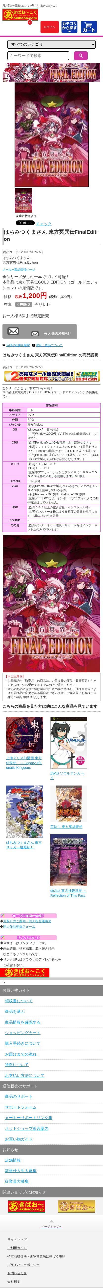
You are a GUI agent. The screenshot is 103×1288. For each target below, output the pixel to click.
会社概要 (13, 1281)
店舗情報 (13, 1160)
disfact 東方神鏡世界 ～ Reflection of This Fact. (68, 893)
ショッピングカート (23, 1033)
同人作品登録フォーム (19, 926)
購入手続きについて (23, 1043)
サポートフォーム (21, 1107)
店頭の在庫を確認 (18, 345)
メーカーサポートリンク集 (28, 1118)
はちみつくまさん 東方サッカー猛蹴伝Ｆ (24, 845)
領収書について (19, 1001)
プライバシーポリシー (23, 1265)
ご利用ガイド (17, 1248)
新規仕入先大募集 (21, 1171)
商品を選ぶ (15, 1011)
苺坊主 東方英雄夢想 (66, 827)
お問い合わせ (17, 1273)
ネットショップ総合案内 (26, 1128)
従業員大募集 (17, 1181)
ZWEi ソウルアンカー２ (67, 775)
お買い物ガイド (19, 1139)
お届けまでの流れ (21, 1054)
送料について (17, 1065)
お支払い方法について (24, 1075)
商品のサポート (19, 1096)
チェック (44, 224)
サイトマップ (17, 1239)
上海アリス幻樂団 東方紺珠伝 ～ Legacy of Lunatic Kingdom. (24, 763)
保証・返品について (49, 345)
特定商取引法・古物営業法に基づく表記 (36, 1256)
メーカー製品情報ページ (18, 269)
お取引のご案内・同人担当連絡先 (27, 921)
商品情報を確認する (23, 1022)
